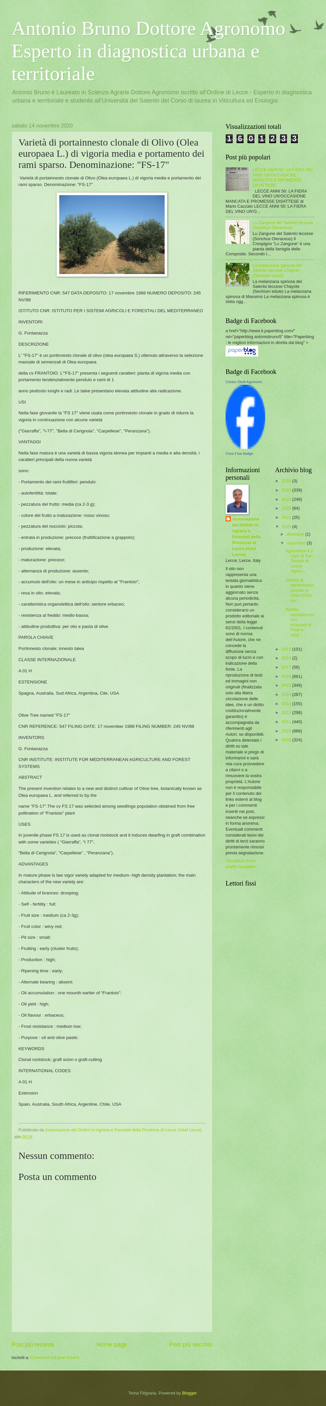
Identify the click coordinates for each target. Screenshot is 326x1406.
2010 (287, 730)
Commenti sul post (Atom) (54, 1357)
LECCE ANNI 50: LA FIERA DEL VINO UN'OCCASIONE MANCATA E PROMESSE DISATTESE (283, 177)
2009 (287, 739)
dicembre (295, 534)
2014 (287, 694)
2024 (287, 499)
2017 (287, 667)
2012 (287, 712)
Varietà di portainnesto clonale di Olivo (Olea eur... (299, 590)
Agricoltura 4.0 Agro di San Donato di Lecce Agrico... (299, 561)
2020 (287, 526)
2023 (287, 508)
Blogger (189, 1393)
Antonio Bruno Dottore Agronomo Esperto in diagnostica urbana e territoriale (148, 50)
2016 (287, 676)
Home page (111, 1344)
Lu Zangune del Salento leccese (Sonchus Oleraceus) (283, 225)
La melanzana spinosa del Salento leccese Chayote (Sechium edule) (277, 270)
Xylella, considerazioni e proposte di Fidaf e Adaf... (299, 622)
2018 (287, 658)
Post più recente (33, 1344)
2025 (287, 490)
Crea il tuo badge (239, 453)
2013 (287, 703)
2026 (287, 480)
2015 (287, 685)
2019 (287, 649)
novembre (296, 543)
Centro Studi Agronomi (244, 382)
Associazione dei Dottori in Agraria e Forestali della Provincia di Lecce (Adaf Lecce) (246, 537)
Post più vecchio (190, 1344)
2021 (287, 517)
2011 (287, 721)
